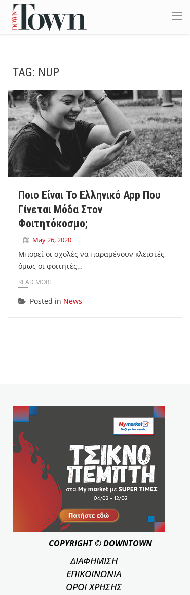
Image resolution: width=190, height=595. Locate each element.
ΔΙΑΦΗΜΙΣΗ (94, 561)
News (72, 301)
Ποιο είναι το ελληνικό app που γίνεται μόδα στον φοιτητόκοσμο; (89, 209)
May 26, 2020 (51, 239)
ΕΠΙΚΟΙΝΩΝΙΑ (93, 574)
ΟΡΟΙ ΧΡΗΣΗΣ (94, 587)
